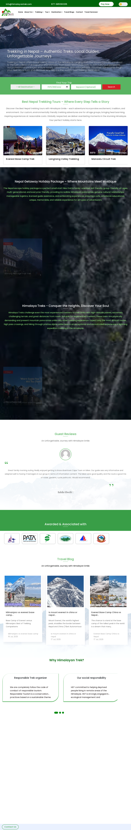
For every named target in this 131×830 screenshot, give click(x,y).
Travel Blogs (69, 12)
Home (20, 12)
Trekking (39, 12)
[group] (22, 145)
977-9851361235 (59, 4)
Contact (79, 12)
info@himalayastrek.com (19, 4)
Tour (47, 12)
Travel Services (91, 12)
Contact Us (10, 826)
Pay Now (105, 4)
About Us (28, 12)
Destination (56, 12)
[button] (56, 713)
